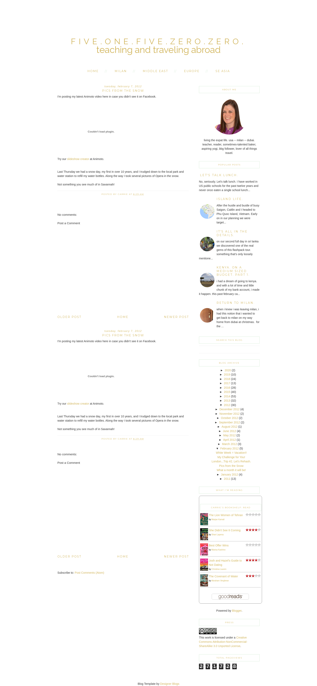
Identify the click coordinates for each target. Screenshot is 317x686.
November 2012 (229, 413)
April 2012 (229, 439)
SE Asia (223, 71)
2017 (227, 383)
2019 (227, 374)
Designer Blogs (169, 683)
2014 (227, 396)
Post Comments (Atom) (89, 572)
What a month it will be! (231, 470)
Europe (192, 71)
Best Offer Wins (219, 545)
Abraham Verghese (220, 581)
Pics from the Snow (231, 465)
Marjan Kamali (217, 519)
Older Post (69, 317)
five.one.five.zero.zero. (158, 41)
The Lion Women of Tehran (226, 515)
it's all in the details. (232, 233)
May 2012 (229, 435)
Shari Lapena (217, 534)
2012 (227, 405)
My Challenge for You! (231, 457)
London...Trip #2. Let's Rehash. (231, 461)
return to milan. (236, 303)
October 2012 (229, 418)
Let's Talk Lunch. (219, 175)
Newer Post (176, 317)
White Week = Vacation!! (231, 452)
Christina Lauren (218, 569)
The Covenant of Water (223, 576)
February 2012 (229, 448)
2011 (227, 478)
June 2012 (229, 431)
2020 (228, 370)
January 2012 (229, 474)
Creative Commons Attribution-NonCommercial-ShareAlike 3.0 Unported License (223, 642)
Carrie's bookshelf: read (230, 507)
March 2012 (229, 444)
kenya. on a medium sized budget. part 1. (233, 271)
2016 (227, 387)
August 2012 (230, 426)
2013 (227, 400)
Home (93, 71)
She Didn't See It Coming (225, 530)
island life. (230, 199)
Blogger (236, 610)
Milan (121, 71)
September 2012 (229, 422)
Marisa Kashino (218, 550)
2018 (227, 379)
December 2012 (229, 409)
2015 (227, 392)
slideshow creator (78, 159)
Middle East (155, 71)
